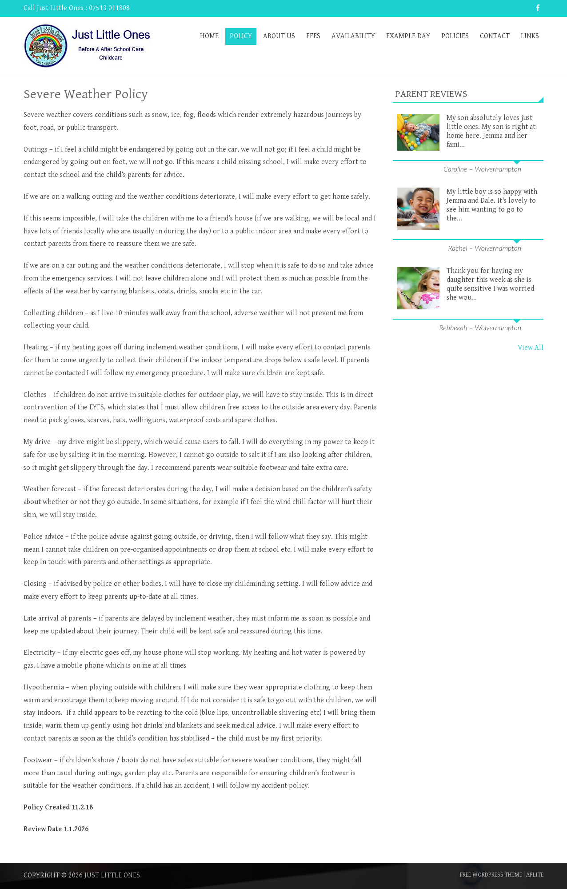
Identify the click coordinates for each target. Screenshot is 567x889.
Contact (495, 36)
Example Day (408, 36)
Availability (353, 36)
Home (209, 36)
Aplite (534, 874)
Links (530, 36)
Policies (455, 36)
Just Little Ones (112, 875)
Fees (313, 36)
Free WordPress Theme (491, 874)
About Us (279, 36)
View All (530, 348)
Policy (241, 36)
